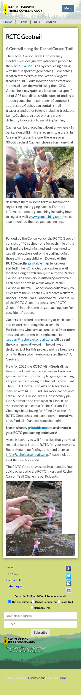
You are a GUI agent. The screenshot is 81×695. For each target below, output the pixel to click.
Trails (23, 22)
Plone (63, 677)
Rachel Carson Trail (25, 66)
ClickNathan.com (35, 677)
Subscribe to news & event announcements (40, 596)
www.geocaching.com (45, 216)
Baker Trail (65, 602)
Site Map (12, 574)
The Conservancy (20, 602)
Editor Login (14, 586)
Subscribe (40, 632)
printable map (38, 263)
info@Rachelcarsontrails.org (27, 454)
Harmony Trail (40, 607)
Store (9, 568)
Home (8, 22)
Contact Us (13, 580)
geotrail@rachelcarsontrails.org (29, 339)
